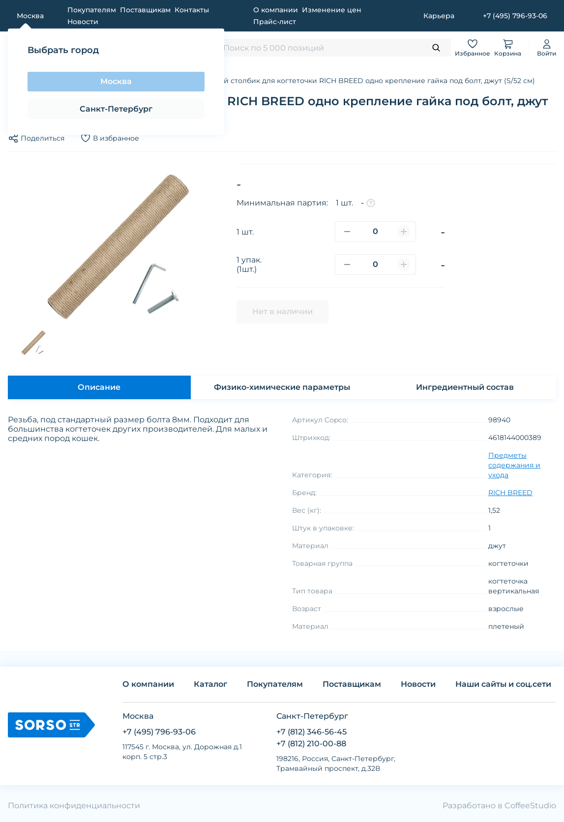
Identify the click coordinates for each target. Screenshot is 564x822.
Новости (82, 21)
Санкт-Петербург (116, 109)
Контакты (192, 9)
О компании (275, 9)
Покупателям (91, 9)
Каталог (210, 684)
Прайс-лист (274, 21)
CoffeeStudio (530, 805)
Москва (116, 81)
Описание (99, 387)
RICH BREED (510, 492)
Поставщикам (145, 9)
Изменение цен (331, 9)
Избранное (472, 47)
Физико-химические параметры (282, 387)
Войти (546, 47)
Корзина (507, 47)
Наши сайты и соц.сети (503, 684)
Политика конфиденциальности (74, 805)
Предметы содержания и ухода (514, 465)
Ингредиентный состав (465, 387)
